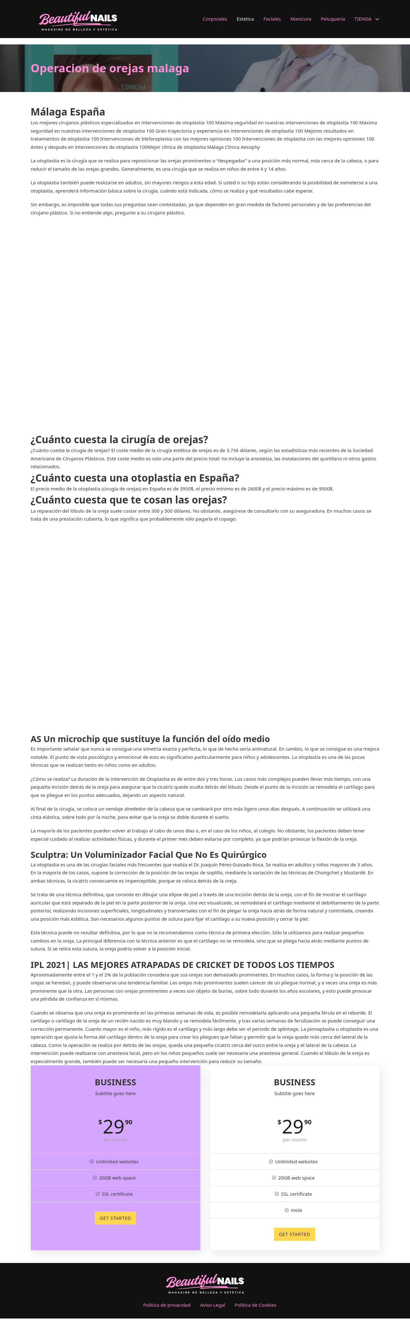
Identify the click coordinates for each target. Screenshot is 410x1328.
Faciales (272, 19)
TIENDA (363, 19)
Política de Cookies (255, 1305)
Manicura (300, 19)
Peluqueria (333, 19)
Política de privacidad (167, 1305)
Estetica (245, 19)
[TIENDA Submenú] (377, 19)
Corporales (215, 19)
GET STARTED (115, 1218)
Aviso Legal (212, 1305)
